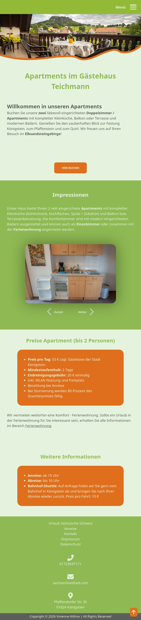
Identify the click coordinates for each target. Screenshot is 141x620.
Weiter (82, 312)
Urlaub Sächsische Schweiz (70, 523)
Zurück (58, 312)
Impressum (70, 539)
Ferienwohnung (38, 425)
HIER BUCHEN (70, 168)
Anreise (70, 528)
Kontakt (70, 533)
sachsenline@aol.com (70, 582)
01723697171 (71, 563)
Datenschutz (70, 544)
